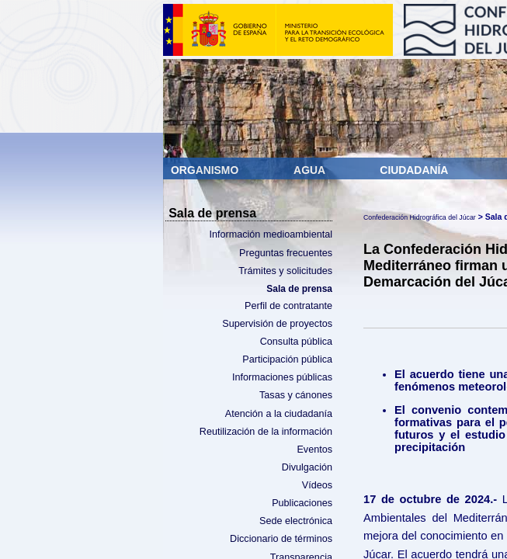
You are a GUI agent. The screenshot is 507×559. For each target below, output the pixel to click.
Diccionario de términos (281, 538)
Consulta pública (296, 341)
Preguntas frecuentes (285, 253)
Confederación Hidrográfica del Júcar (419, 217)
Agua (310, 170)
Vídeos (317, 485)
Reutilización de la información (266, 431)
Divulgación (307, 467)
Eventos (314, 449)
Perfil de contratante (288, 305)
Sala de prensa (299, 288)
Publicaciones (302, 503)
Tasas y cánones (295, 395)
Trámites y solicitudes (285, 271)
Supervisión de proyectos (277, 323)
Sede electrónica (295, 521)
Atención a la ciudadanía (278, 413)
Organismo (206, 170)
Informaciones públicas (282, 377)
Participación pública (287, 359)
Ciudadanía (414, 170)
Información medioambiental (270, 234)
